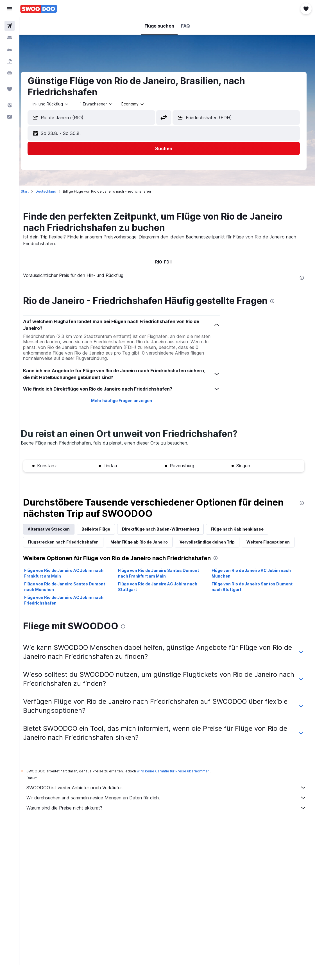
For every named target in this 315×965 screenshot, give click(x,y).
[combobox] (140, 104)
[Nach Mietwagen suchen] (9, 49)
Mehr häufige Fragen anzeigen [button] (126, 400)
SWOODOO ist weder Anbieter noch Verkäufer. (170, 787)
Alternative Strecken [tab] (56, 529)
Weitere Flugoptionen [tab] (275, 542)
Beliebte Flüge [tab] (103, 529)
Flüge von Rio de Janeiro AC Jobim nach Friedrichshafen (70, 600)
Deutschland (52, 191)
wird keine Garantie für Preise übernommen (180, 771)
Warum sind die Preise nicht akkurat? (170, 807)
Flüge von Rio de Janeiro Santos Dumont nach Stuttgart (254, 586)
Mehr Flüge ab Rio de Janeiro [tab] (146, 542)
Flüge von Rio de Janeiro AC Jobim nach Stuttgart (162, 586)
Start (32, 191)
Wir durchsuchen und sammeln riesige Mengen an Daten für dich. (170, 797)
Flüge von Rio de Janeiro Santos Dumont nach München (71, 586)
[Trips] (9, 89)
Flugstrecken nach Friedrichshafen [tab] (70, 542)
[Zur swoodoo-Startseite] (38, 9)
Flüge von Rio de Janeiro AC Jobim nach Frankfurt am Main (70, 573)
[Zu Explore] (9, 73)
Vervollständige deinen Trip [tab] (214, 542)
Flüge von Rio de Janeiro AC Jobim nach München (253, 573)
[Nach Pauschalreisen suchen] (9, 61)
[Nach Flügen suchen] (9, 25)
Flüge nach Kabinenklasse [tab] (244, 529)
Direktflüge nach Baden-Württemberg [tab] (167, 529)
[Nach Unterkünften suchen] (9, 37)
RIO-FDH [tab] (167, 262)
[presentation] (301, 277)
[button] (9, 9)
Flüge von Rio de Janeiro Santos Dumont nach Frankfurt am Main (163, 573)
